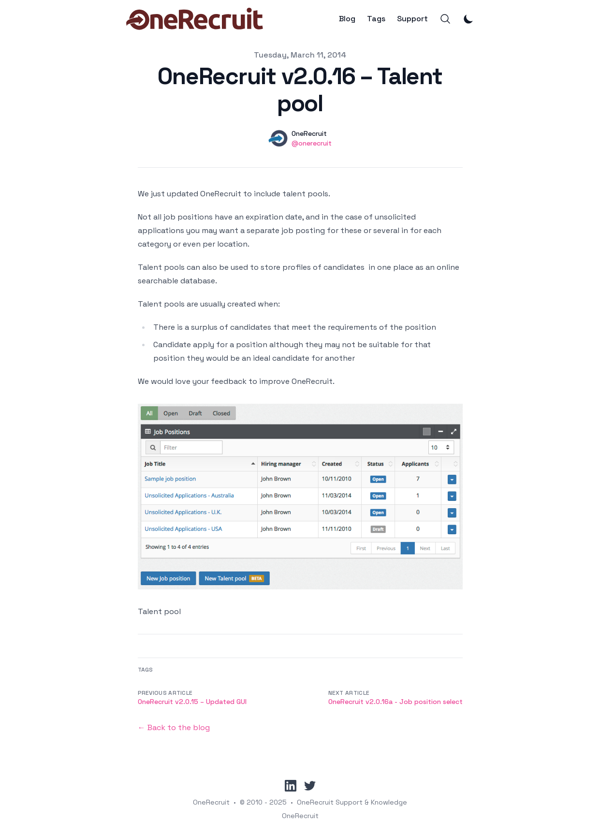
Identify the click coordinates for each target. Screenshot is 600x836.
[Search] (445, 19)
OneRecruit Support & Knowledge (352, 802)
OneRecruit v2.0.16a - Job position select (395, 701)
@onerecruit (312, 143)
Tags (376, 19)
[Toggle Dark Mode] (468, 19)
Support (412, 19)
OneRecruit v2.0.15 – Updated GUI (192, 701)
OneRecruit (211, 802)
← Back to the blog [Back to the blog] (174, 727)
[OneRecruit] (194, 19)
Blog (347, 19)
